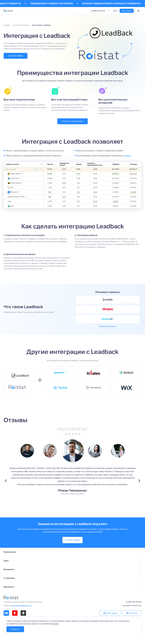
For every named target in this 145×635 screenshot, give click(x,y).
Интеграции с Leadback (41, 25)
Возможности (10, 552)
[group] (27, 450)
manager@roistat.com (132, 605)
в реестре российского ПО (20, 606)
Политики (54, 624)
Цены (6, 561)
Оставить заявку (15, 56)
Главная (7, 25)
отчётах (127, 155)
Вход (115, 11)
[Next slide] (139, 480)
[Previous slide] (6, 480)
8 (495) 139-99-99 (98, 11)
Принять (15, 629)
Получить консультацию (72, 121)
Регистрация (127, 11)
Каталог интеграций (21, 25)
